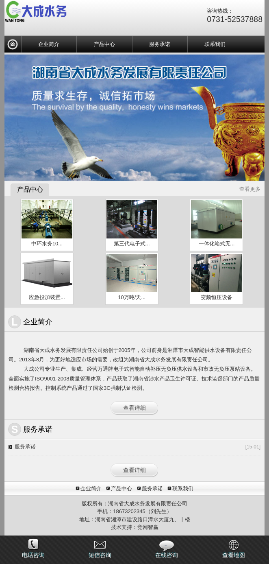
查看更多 (249, 189)
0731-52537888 (234, 19)
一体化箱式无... (217, 243)
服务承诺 (159, 44)
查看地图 (233, 555)
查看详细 (134, 407)
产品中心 (104, 44)
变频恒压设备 (216, 297)
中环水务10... (47, 243)
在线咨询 (166, 555)
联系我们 (215, 44)
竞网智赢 (147, 527)
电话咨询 (33, 555)
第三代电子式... (132, 243)
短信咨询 (100, 555)
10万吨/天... (131, 297)
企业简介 (48, 44)
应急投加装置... (47, 297)
